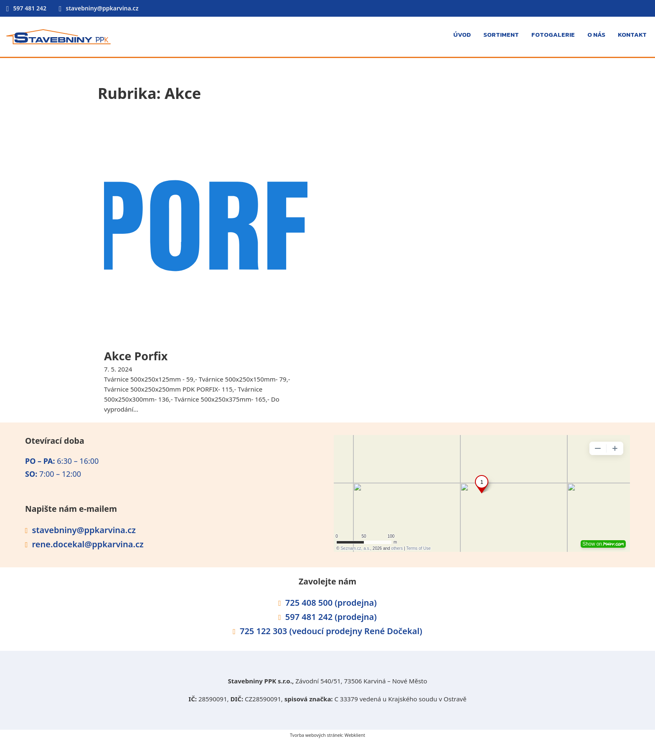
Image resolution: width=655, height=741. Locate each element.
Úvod (462, 34)
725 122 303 (264, 631)
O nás (596, 34)
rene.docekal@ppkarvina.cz (88, 544)
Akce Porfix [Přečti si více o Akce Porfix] (136, 356)
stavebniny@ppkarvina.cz (102, 8)
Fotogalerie (553, 34)
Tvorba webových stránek (316, 735)
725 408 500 (309, 602)
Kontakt (632, 34)
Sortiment (501, 34)
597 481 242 (29, 8)
